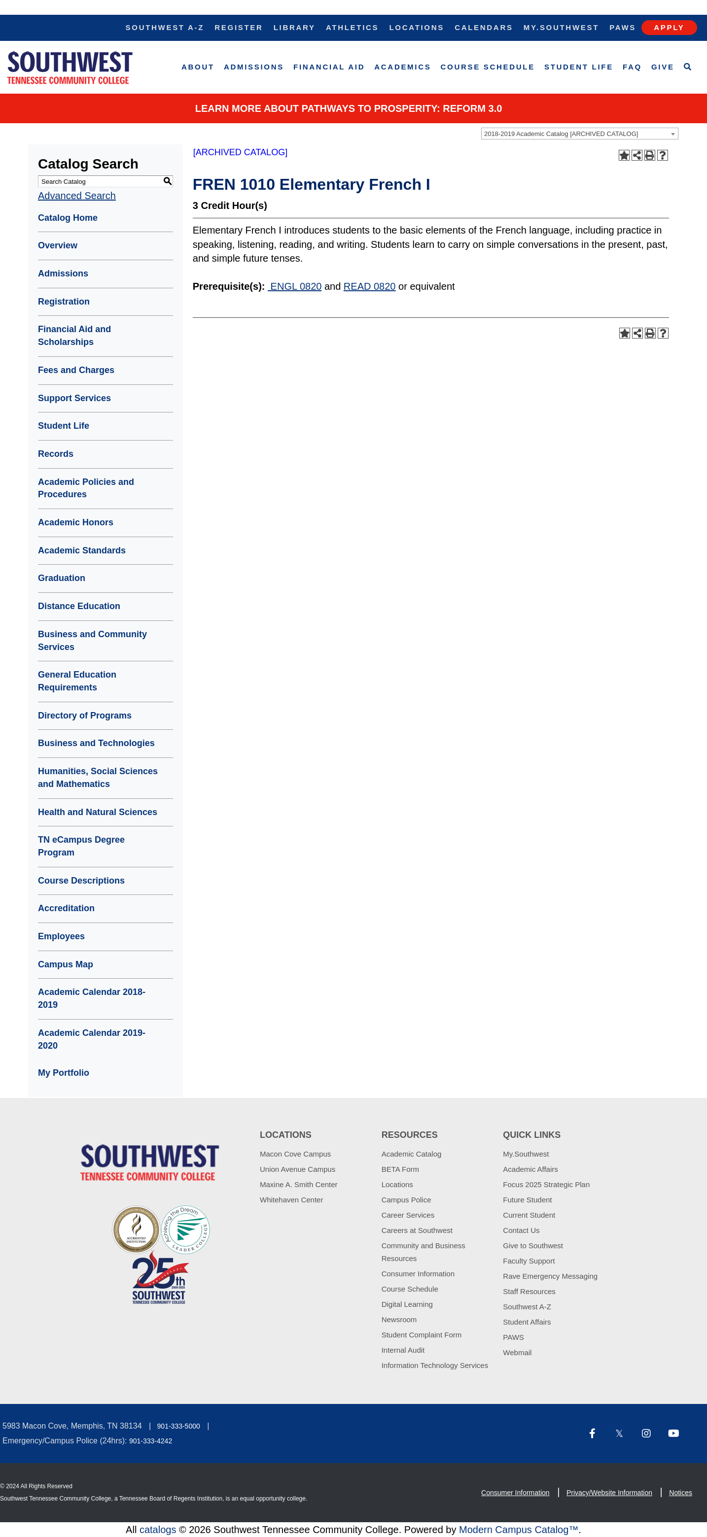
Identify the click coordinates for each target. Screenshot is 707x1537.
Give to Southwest (533, 1245)
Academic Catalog (412, 1154)
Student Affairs (527, 1322)
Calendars (484, 27)
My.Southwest (561, 27)
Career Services (408, 1215)
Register (238, 27)
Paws (622, 27)
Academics (402, 67)
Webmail (517, 1352)
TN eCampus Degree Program (81, 846)
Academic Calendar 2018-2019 (91, 998)
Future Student (527, 1199)
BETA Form (400, 1169)
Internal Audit (403, 1350)
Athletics (352, 27)
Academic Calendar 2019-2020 (91, 1039)
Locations (416, 27)
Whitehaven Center (291, 1199)
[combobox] (579, 133)
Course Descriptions (81, 881)
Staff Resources (529, 1291)
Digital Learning (407, 1304)
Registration (64, 302)
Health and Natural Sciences (97, 812)
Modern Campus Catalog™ (518, 1529)
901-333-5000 (178, 1426)
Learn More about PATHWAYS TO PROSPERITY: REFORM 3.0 (348, 108)
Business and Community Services (92, 640)
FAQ (632, 67)
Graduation (61, 578)
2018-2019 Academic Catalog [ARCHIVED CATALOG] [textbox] (561, 133)
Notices (680, 1493)
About (197, 67)
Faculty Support (529, 1261)
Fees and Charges (76, 370)
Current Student (529, 1215)
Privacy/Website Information (609, 1493)
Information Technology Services (435, 1365)
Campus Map (65, 964)
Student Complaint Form (422, 1335)
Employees (61, 936)
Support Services (74, 398)
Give (662, 67)
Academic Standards (82, 550)
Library (295, 27)
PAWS (513, 1337)
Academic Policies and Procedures (86, 488)
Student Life (578, 67)
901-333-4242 (150, 1441)
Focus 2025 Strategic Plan (546, 1184)
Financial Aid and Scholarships (74, 335)
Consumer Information (418, 1273)
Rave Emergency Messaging (550, 1276)
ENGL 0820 (294, 286)
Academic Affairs (530, 1169)
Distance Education (79, 606)
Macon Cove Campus (295, 1154)
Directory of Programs (85, 715)
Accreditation (66, 908)
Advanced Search (77, 195)
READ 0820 (370, 286)
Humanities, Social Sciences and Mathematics (98, 777)
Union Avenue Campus (297, 1169)
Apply (669, 27)
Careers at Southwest (417, 1230)
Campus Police (406, 1199)
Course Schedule (488, 67)
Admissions (254, 67)
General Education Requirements (77, 681)
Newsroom (399, 1319)
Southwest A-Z (165, 27)
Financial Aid (329, 67)
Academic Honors (75, 522)
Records (55, 454)
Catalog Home (68, 218)
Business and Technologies (96, 743)
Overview (57, 245)
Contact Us (521, 1230)
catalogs (158, 1529)
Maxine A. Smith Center (299, 1184)
